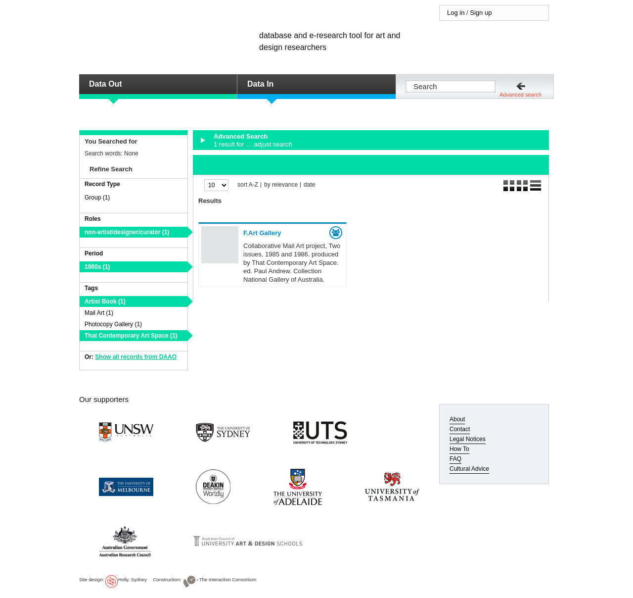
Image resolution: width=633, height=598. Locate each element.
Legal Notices (468, 439)
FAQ (455, 458)
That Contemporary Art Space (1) (131, 335)
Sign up (481, 12)
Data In (260, 84)
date (309, 185)
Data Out (105, 84)
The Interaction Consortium (228, 579)
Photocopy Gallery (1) (113, 324)
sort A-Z (247, 185)
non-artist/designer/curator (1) (127, 232)
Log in (455, 12)
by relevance (281, 185)
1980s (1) (97, 266)
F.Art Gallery (262, 233)
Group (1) (97, 197)
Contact (460, 429)
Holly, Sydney (132, 579)
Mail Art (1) (99, 312)
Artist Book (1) (105, 301)
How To (459, 449)
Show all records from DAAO (136, 356)
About (457, 419)
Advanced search (520, 95)
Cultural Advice (469, 468)
